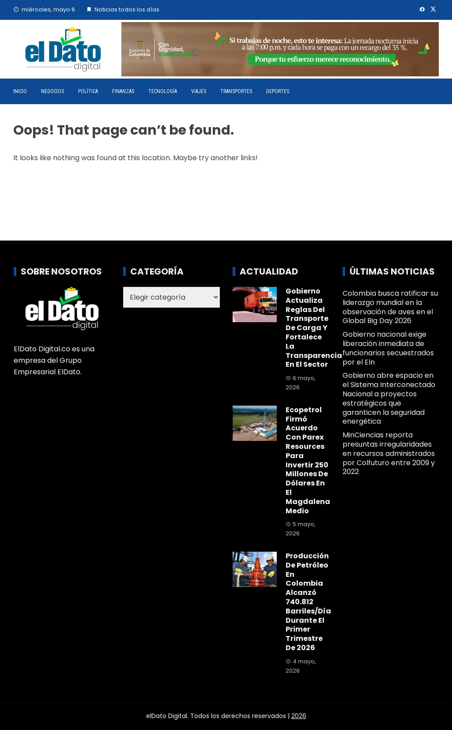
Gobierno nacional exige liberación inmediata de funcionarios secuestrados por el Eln (388, 348)
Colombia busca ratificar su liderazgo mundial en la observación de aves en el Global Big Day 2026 (390, 307)
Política (88, 91)
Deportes (277, 91)
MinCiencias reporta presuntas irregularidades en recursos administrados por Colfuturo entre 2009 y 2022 (389, 453)
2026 (298, 715)
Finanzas (123, 91)
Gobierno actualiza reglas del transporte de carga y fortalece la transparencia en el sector (314, 327)
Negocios (52, 91)
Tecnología (162, 91)
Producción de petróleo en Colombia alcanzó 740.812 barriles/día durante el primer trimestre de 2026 (308, 602)
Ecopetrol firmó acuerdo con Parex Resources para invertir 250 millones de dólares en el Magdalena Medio (308, 460)
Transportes (236, 91)
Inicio (20, 91)
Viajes (198, 91)
